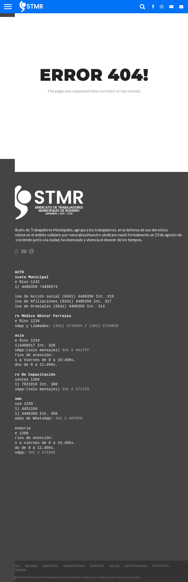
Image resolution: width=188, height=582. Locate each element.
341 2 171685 (41, 452)
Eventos (97, 566)
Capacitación (74, 566)
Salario (31, 566)
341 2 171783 (75, 389)
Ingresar (18, 570)
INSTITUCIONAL (136, 566)
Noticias (13, 566)
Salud (114, 566)
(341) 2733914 (67, 325)
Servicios (50, 566)
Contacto (161, 566)
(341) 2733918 (103, 325)
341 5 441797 (75, 350)
